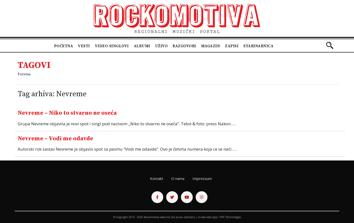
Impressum (202, 178)
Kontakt (156, 178)
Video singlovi (112, 46)
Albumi (142, 46)
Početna (63, 46)
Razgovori (184, 46)
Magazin (210, 46)
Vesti (84, 46)
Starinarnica (258, 46)
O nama (177, 178)
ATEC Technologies (230, 217)
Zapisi (231, 46)
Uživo (161, 46)
